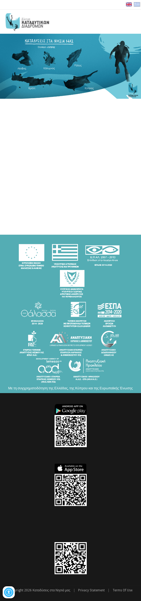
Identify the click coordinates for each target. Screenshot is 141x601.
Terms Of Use (122, 590)
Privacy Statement (91, 590)
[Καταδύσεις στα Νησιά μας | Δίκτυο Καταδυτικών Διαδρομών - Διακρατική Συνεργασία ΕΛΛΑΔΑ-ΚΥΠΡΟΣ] (27, 21)
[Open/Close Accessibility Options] (8, 592)
